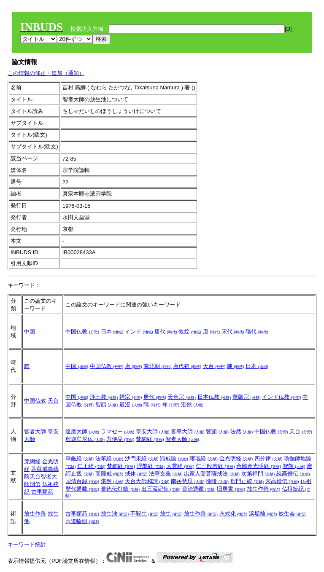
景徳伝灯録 (120, 489)
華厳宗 (246, 397)
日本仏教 (214, 397)
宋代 (232, 331)
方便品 (120, 439)
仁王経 (91, 466)
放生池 (115, 513)
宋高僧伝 (282, 481)
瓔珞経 (203, 458)
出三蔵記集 (161, 489)
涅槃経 (151, 466)
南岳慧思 (188, 481)
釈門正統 (247, 481)
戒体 (136, 473)
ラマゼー (118, 431)
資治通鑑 (199, 489)
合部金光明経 (258, 466)
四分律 (268, 458)
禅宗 (130, 397)
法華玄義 (166, 473)
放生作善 (264, 489)
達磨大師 (82, 431)
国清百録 (82, 481)
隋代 (257, 331)
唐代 (165, 331)
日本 (112, 331)
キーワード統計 (27, 544)
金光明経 (236, 458)
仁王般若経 (215, 466)
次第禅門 (258, 473)
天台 (214, 366)
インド (139, 331)
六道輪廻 (82, 521)
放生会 (292, 513)
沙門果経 (142, 458)
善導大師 (188, 431)
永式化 (233, 513)
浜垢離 (263, 513)
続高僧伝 (293, 473)
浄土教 (104, 397)
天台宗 (181, 397)
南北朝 (157, 366)
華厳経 (79, 458)
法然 (241, 431)
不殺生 (144, 513)
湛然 (192, 404)
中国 (29, 331)
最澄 (130, 404)
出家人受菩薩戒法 (212, 473)
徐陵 (217, 481)
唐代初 (187, 366)
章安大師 (153, 431)
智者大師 (35, 431)
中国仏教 (82, 331)
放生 (171, 513)
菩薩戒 (109, 473)
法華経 (109, 458)
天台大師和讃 (147, 481)
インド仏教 (281, 397)
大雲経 (180, 466)
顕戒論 (174, 458)
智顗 (106, 404)
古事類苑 (42, 492)
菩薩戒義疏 (45, 469)
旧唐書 (231, 489)
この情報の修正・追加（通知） (46, 73)
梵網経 (150, 439)
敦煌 (189, 331)
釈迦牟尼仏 (85, 439)
